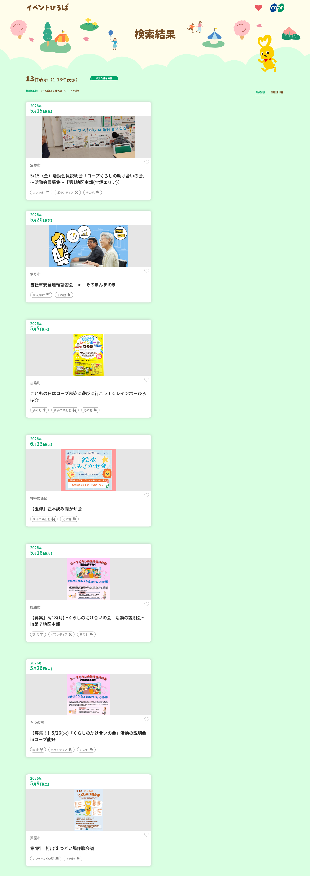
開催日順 (277, 92)
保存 (97, 165)
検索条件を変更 (115, 78)
